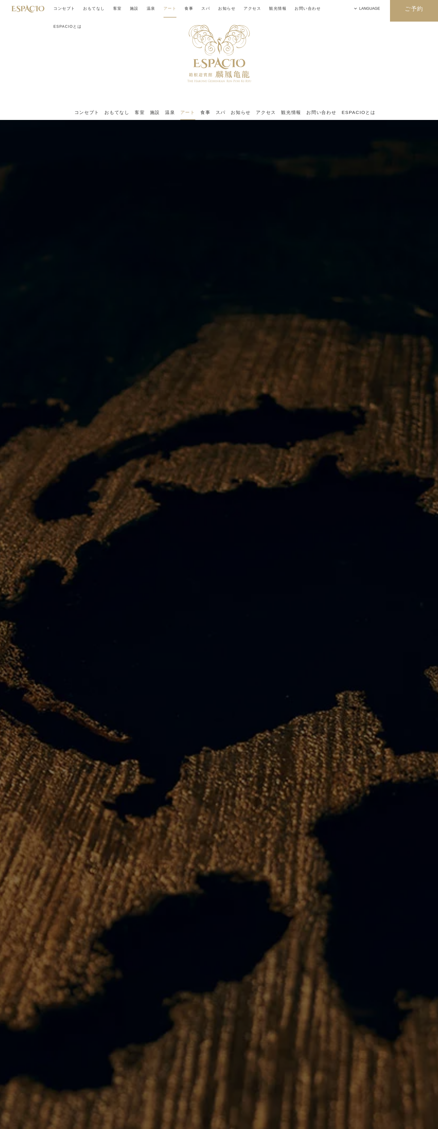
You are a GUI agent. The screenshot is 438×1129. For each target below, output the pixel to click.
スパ (221, 112)
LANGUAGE (324, 10)
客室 (140, 112)
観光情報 (291, 112)
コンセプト (87, 112)
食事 (205, 112)
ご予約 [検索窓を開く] (414, 11)
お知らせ (241, 112)
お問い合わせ (321, 112)
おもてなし (117, 112)
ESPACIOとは (67, 9)
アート (187, 112)
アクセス (266, 112)
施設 (155, 112)
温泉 (170, 112)
